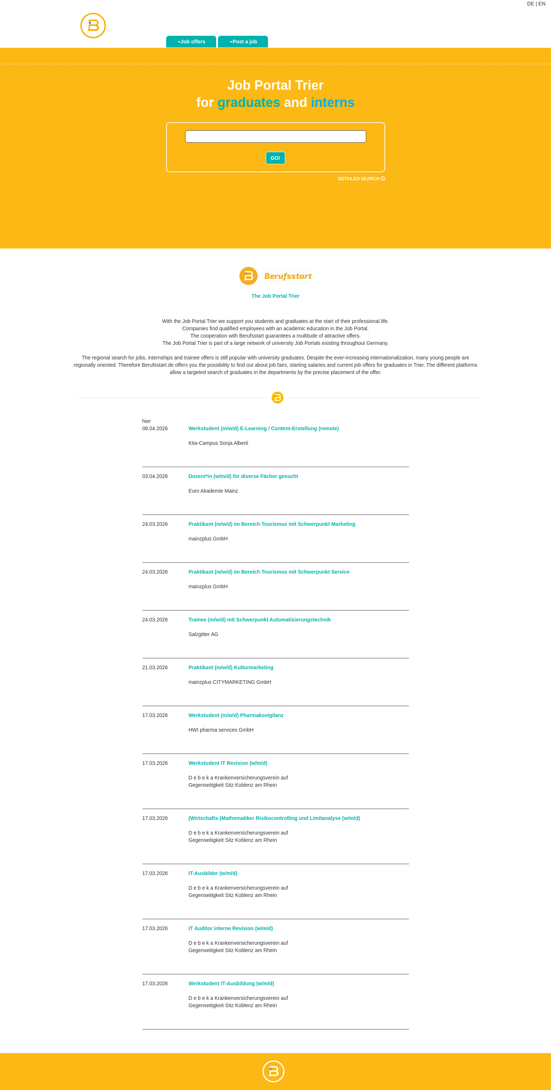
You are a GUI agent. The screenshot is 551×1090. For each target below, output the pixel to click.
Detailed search (361, 178)
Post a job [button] (243, 42)
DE (530, 4)
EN (542, 4)
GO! (275, 158)
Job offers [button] (192, 42)
